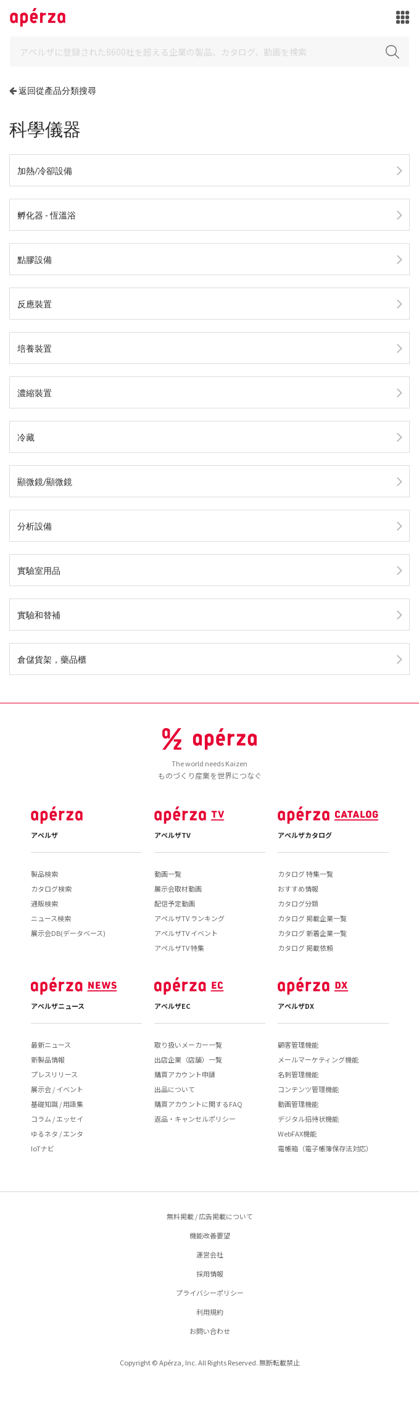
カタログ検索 (51, 888)
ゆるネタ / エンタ (57, 1133)
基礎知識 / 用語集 (57, 1104)
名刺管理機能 (298, 1074)
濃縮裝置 (34, 392)
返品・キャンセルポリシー (195, 1119)
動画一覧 (167, 874)
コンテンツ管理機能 (308, 1089)
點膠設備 (34, 259)
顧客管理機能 (298, 1045)
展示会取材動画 (178, 888)
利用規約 (209, 1312)
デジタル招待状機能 (308, 1119)
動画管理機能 (298, 1104)
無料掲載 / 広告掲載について (210, 1216)
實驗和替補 (38, 615)
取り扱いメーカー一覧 (188, 1045)
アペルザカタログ (305, 835)
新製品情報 (48, 1059)
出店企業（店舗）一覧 (188, 1059)
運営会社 (209, 1254)
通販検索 (44, 903)
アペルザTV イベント (186, 933)
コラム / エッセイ (57, 1119)
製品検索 (44, 874)
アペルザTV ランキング (189, 918)
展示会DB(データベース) (68, 933)
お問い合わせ (209, 1331)
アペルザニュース (58, 1006)
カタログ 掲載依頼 (305, 948)
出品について (174, 1089)
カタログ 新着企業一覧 (312, 933)
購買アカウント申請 (184, 1074)
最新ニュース (51, 1045)
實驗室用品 (38, 570)
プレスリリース (54, 1074)
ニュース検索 (51, 918)
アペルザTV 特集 (179, 948)
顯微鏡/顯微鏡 (44, 481)
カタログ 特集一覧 (305, 874)
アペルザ (44, 835)
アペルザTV (172, 835)
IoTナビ (42, 1148)
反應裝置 (34, 304)
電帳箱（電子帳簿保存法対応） (325, 1148)
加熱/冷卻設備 (44, 170)
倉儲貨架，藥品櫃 (51, 659)
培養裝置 (34, 348)
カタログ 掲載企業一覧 (312, 918)
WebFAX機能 (297, 1133)
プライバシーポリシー (210, 1293)
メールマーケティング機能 (318, 1059)
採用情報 (209, 1273)
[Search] (209, 51)
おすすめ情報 (298, 888)
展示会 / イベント (57, 1089)
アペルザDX (296, 1006)
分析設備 (34, 526)
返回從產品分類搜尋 (57, 90)
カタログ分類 (298, 903)
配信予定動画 (174, 903)
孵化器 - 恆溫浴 (46, 215)
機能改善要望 (209, 1235)
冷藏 (26, 437)
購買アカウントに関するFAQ (198, 1104)
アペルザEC (172, 1006)
